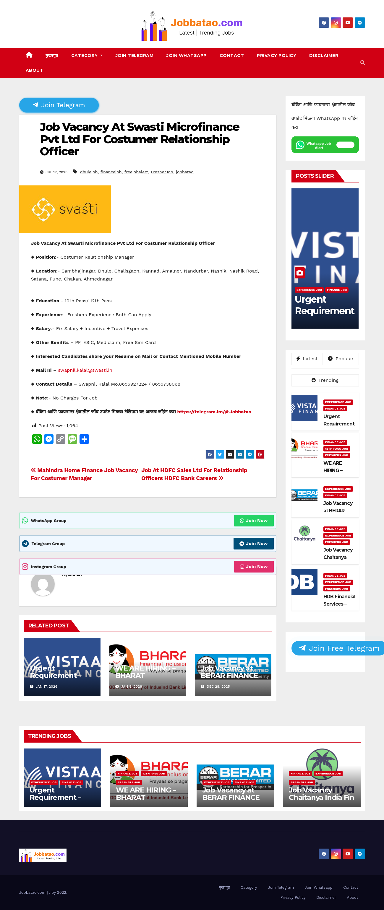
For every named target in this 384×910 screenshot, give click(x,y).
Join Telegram (135, 55)
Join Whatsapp (186, 55)
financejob (111, 171)
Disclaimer (323, 55)
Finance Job (337, 289)
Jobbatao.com (33, 892)
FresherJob (162, 171)
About (34, 70)
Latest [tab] (307, 358)
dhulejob (89, 171)
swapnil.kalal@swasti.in (85, 370)
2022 (61, 892)
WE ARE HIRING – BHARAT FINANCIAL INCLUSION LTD (145, 679)
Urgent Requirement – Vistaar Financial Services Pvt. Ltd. (59, 679)
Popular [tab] (341, 358)
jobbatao (185, 171)
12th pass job (336, 448)
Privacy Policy (276, 55)
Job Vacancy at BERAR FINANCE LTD (229, 675)
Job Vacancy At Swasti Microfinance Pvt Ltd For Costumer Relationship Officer (139, 139)
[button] (362, 63)
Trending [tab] (325, 380)
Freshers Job (336, 455)
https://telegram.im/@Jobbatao (214, 412)
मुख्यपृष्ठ (52, 55)
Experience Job (309, 289)
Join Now (254, 520)
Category (87, 55)
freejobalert (136, 171)
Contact (232, 55)
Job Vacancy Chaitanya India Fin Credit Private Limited (321, 801)
